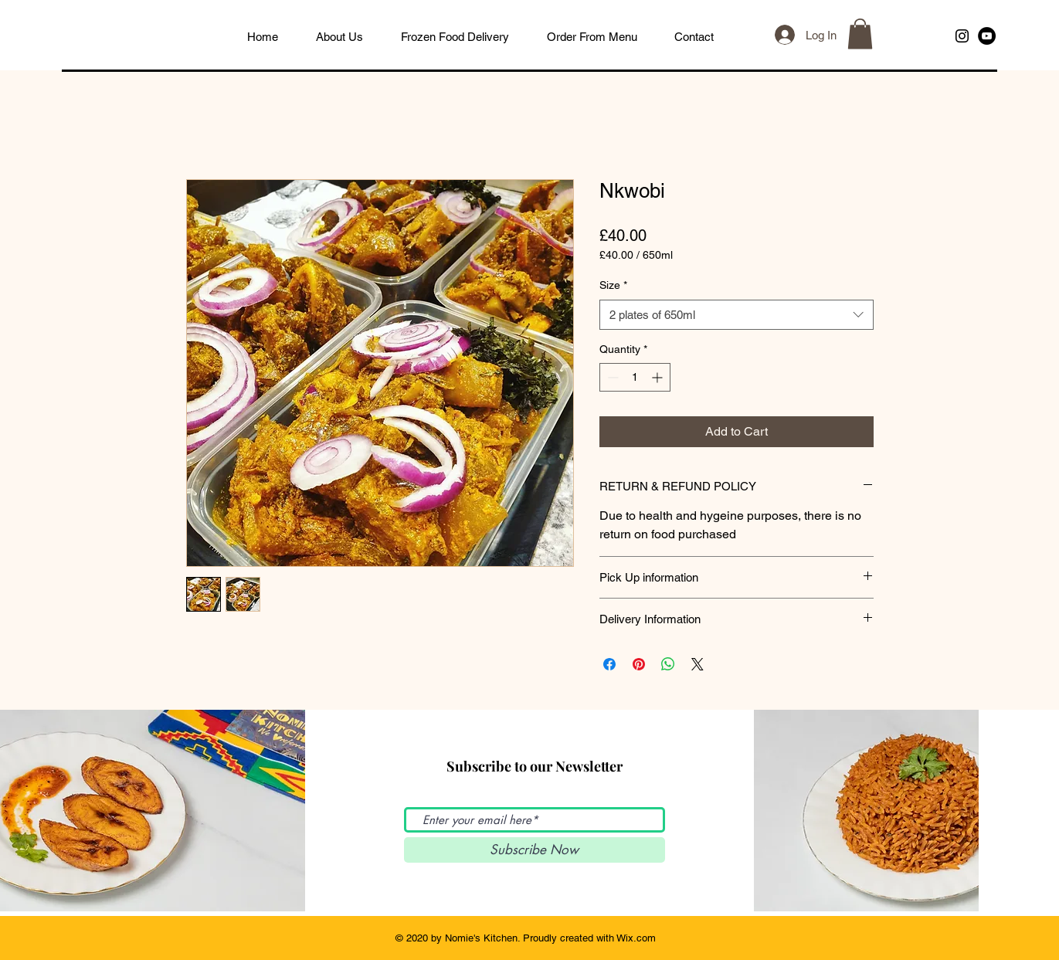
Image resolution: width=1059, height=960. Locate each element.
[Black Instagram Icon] (962, 36)
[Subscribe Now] (534, 850)
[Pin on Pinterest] (639, 664)
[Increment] (658, 377)
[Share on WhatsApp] (668, 664)
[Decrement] (611, 377)
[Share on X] (697, 664)
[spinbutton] (635, 377)
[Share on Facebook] (609, 664)
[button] (860, 34)
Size (613, 285)
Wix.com (636, 938)
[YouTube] (987, 36)
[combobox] (736, 315)
